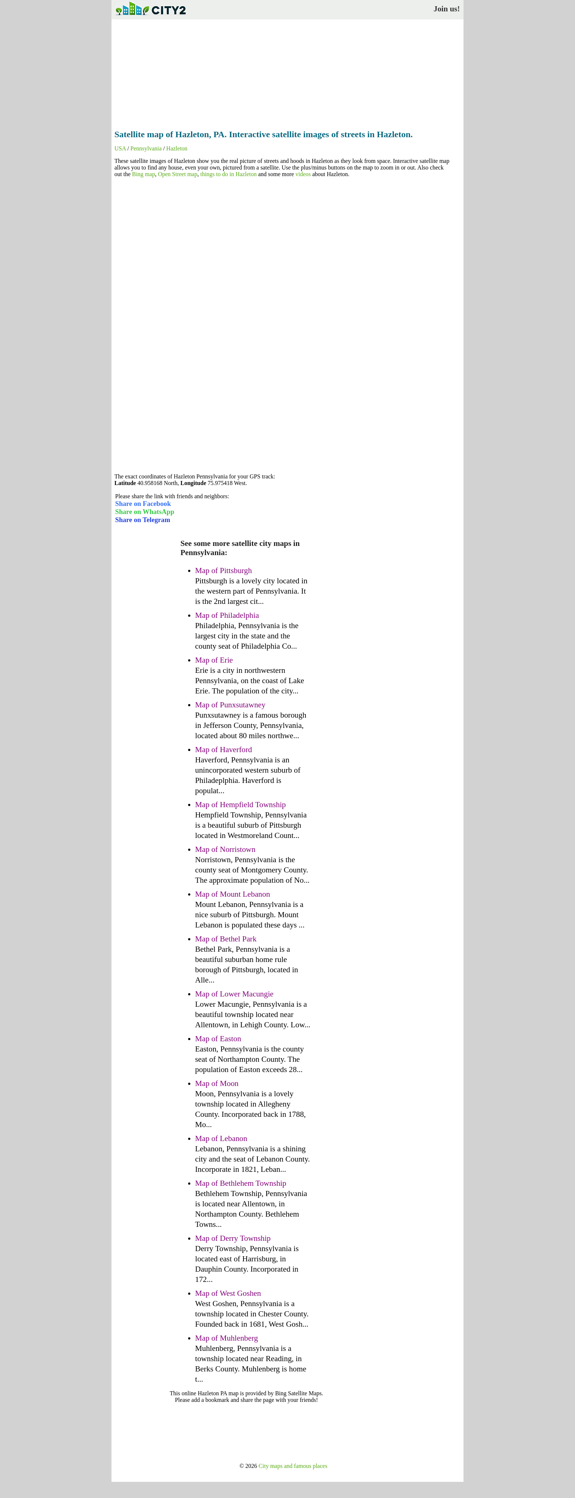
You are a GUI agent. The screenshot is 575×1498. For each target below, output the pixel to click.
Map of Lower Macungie (234, 993)
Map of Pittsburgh (223, 570)
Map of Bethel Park (226, 938)
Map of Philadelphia (227, 615)
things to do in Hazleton (228, 174)
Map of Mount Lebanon (232, 894)
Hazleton (176, 148)
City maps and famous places (293, 1466)
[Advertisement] (287, 72)
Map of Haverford (223, 749)
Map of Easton (218, 1038)
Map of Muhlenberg (226, 1338)
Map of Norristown (225, 849)
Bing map (143, 174)
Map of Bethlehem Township (240, 1183)
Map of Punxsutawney (230, 704)
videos (303, 174)
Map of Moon (216, 1083)
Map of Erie (214, 660)
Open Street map (178, 174)
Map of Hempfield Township (240, 804)
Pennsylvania (146, 148)
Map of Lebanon (221, 1138)
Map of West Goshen (228, 1293)
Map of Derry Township (233, 1238)
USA (120, 148)
